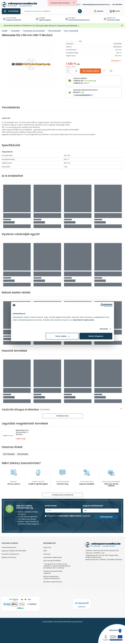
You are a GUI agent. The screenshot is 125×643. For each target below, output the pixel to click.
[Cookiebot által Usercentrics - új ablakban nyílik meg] (102, 305)
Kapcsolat (47, 547)
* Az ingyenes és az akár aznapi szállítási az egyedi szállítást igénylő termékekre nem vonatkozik (56, 566)
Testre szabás (62, 336)
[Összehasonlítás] (111, 70)
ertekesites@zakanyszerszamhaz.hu (96, 4)
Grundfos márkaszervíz (10, 554)
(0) (80, 41)
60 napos (72, 18)
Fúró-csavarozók (23, 454)
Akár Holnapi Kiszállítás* (52, 561)
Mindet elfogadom (95, 336)
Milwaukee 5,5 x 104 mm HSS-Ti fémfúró (22, 432)
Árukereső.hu (82, 606)
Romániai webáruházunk (52, 582)
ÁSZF (45, 551)
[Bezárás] (122, 25)
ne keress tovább (113, 20)
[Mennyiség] (72, 71)
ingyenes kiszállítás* (14, 20)
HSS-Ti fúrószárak (8, 454)
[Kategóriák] (11, 11)
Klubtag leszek (106, 517)
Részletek (104, 329)
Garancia (46, 554)
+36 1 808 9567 (117, 4)
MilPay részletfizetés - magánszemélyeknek (51, 577)
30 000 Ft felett (11, 18)
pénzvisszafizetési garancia (79, 20)
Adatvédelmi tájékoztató (52, 557)
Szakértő (42, 18)
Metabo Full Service (9, 557)
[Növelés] (76, 71)
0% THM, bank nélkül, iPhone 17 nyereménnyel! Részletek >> (56, 25)
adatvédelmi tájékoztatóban (70, 516)
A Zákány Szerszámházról (62, 495)
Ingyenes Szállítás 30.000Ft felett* (14, 551)
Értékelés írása (62, 416)
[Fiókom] (98, 11)
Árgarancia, (111, 18)
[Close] (74, 3)
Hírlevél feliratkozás (9, 547)
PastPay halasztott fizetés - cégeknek (53, 572)
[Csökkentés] (68, 71)
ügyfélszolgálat (45, 20)
